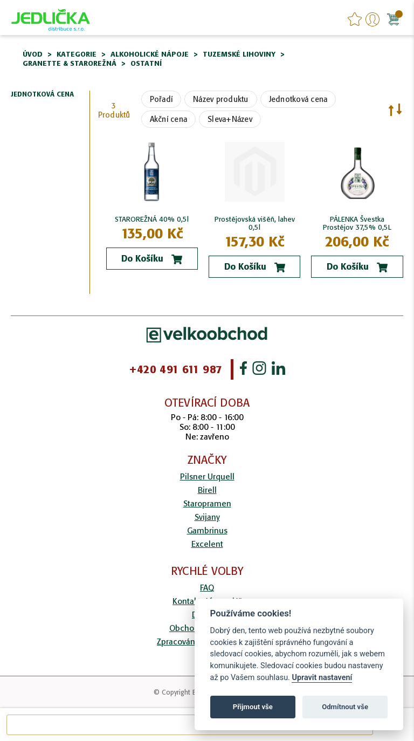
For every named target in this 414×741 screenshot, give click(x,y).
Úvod (33, 54)
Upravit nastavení (322, 677)
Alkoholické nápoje (150, 54)
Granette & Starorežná (69, 63)
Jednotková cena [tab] (42, 95)
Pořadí (161, 99)
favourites (355, 19)
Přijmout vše (253, 707)
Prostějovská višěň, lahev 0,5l (255, 223)
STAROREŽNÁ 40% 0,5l (152, 219)
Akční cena (169, 119)
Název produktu (221, 99)
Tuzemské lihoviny (239, 54)
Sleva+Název (230, 119)
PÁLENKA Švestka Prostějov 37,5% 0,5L (357, 223)
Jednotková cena (298, 99)
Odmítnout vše (345, 707)
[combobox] (189, 725)
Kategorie (76, 54)
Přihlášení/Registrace (372, 19)
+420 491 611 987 (175, 369)
